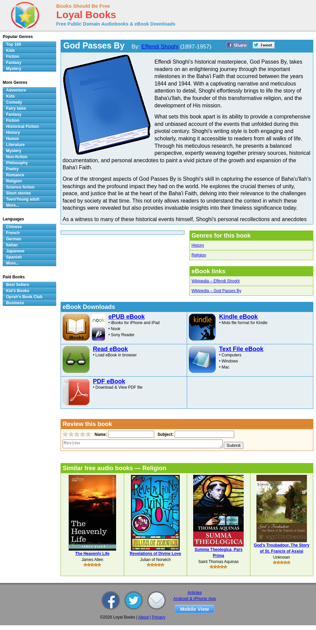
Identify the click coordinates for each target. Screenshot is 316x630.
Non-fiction (16, 156)
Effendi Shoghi (159, 46)
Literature (15, 144)
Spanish (14, 257)
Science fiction (20, 187)
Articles (194, 592)
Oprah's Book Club (24, 296)
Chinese (14, 226)
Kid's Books (17, 290)
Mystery (13, 68)
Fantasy (13, 62)
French (13, 233)
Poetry (12, 169)
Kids (10, 50)
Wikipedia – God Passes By (216, 290)
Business (15, 303)
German (13, 239)
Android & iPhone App (194, 598)
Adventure (16, 90)
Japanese (15, 251)
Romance (15, 175)
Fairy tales (16, 108)
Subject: (164, 434)
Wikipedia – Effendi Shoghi (215, 281)
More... (12, 205)
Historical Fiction (22, 126)
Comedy (14, 102)
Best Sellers (17, 284)
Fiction (12, 56)
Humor (12, 138)
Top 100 (13, 44)
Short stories (18, 193)
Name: (100, 434)
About (143, 617)
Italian (12, 245)
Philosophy (17, 163)
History (197, 245)
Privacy (158, 617)
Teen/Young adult (22, 199)
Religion (198, 255)
